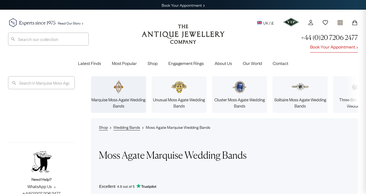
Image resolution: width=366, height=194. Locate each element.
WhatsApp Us (41, 186)
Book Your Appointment (183, 5)
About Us (223, 63)
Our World (252, 63)
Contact (280, 63)
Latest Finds (89, 63)
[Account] (310, 22)
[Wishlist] (325, 22)
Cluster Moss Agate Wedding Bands (239, 94)
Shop (153, 63)
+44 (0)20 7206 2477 (329, 37)
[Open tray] (340, 21)
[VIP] (291, 22)
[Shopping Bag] (354, 22)
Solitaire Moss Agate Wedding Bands (300, 94)
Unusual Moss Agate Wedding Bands (179, 94)
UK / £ (265, 23)
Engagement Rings (186, 63)
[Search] (41, 82)
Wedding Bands (126, 127)
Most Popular (124, 63)
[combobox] (48, 39)
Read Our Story (70, 23)
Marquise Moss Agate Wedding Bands (118, 94)
